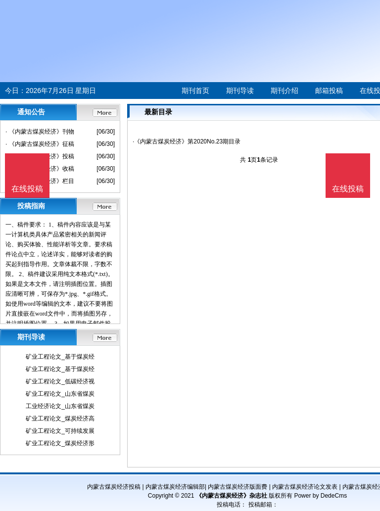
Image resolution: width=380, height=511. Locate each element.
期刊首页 (195, 90)
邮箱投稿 (329, 90)
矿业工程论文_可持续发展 (60, 430)
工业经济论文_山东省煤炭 (60, 406)
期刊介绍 (284, 90)
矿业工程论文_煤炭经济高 (60, 418)
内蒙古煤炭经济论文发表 (304, 486)
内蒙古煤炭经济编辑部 (175, 486)
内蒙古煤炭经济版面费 (237, 486)
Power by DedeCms (320, 495)
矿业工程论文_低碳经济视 (60, 381)
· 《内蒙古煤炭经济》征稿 (39, 143)
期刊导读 (240, 90)
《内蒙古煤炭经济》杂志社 (231, 495)
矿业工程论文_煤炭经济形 (60, 443)
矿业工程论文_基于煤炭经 (60, 356)
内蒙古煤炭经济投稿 (114, 486)
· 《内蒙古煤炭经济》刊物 (39, 131)
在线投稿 (348, 189)
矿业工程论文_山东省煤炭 (60, 393)
